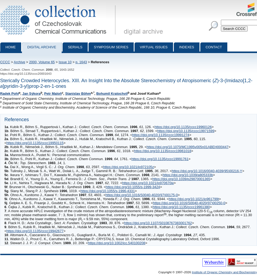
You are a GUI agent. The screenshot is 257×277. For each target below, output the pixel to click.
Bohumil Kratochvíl (112, 94)
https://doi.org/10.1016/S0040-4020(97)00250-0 (189, 203)
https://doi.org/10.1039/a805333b (188, 175)
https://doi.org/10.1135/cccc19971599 (185, 131)
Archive (19, 62)
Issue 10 (65, 62)
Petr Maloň (53, 94)
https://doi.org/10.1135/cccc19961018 (162, 151)
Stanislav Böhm (78, 94)
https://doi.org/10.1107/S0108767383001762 (158, 223)
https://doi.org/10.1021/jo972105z (128, 167)
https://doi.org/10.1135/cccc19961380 (181, 207)
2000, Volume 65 (42, 62)
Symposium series (111, 47)
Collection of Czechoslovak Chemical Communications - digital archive (59, 5)
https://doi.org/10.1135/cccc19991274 (160, 135)
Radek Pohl (9, 94)
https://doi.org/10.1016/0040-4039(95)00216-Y (207, 171)
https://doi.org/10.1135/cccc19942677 (34, 231)
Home (11, 47)
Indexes (186, 47)
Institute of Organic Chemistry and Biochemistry (224, 272)
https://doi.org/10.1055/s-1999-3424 (133, 187)
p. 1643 (81, 62)
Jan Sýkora (31, 94)
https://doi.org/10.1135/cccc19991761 (159, 159)
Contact (214, 47)
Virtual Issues (154, 47)
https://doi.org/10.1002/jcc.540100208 (116, 243)
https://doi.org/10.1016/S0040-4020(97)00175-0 (141, 195)
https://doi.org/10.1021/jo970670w (148, 183)
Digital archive (41, 47)
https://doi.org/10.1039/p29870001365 (181, 179)
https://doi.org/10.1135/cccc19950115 (34, 143)
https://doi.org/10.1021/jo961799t (194, 199)
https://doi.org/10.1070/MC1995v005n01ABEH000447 (187, 147)
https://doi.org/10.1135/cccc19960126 (183, 127)
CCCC (5, 62)
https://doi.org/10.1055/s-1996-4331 (107, 191)
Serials (75, 47)
